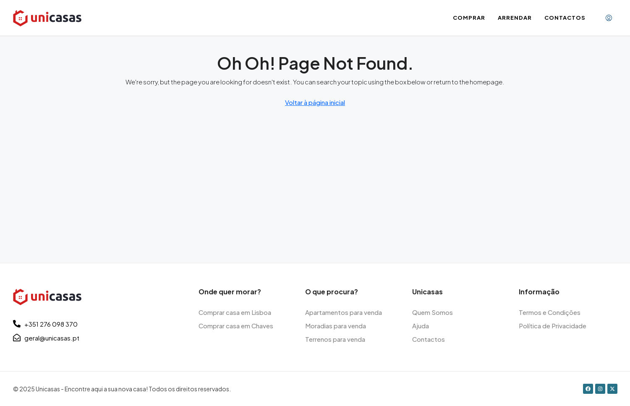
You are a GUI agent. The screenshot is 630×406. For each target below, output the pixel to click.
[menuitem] (608, 18)
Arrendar (515, 17)
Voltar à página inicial (315, 102)
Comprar (469, 17)
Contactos (565, 17)
